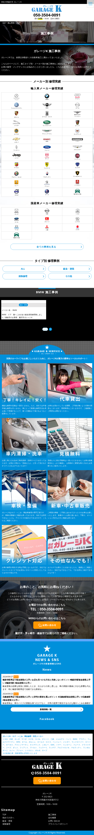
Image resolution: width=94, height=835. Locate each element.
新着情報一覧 (46, 709)
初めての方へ (8, 817)
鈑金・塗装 (68, 268)
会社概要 (52, 817)
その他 (68, 276)
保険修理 (22, 276)
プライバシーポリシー (58, 824)
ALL (23, 268)
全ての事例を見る (46, 246)
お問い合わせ (54, 821)
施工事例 (52, 814)
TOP (4, 814)
